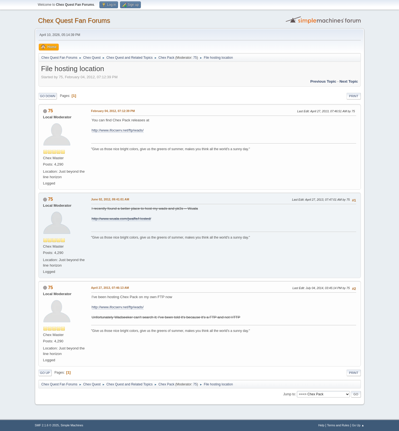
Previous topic (323, 81)
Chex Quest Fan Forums (74, 20)
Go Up (45, 372)
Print (353, 96)
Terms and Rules (338, 425)
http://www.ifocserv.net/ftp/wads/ (118, 130)
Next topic (348, 81)
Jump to (289, 394)
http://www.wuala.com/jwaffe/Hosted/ (121, 219)
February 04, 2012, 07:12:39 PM (113, 111)
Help (321, 425)
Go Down (47, 96)
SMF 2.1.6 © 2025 (47, 425)
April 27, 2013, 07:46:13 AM (110, 287)
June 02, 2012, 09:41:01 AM (110, 199)
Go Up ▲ (358, 425)
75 (195, 58)
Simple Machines (72, 425)
